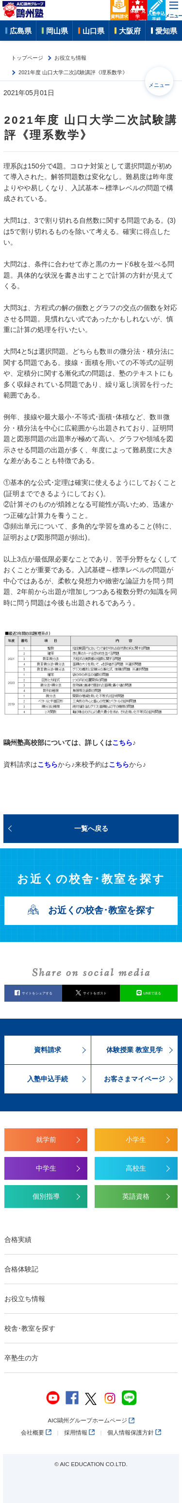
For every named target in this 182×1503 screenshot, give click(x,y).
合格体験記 (21, 1269)
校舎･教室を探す (29, 1328)
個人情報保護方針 (134, 1432)
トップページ (27, 58)
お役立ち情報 (70, 58)
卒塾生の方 (21, 1358)
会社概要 (36, 1432)
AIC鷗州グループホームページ (91, 1420)
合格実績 (18, 1239)
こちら (122, 742)
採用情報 (79, 1432)
